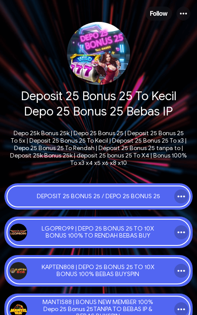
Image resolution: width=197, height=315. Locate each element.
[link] (98, 196)
